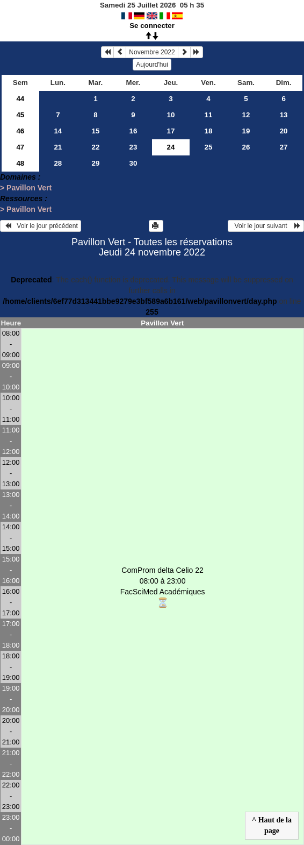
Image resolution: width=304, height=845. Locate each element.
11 (209, 115)
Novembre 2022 (152, 52)
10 (171, 115)
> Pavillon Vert (26, 187)
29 (95, 163)
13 (284, 115)
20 (284, 131)
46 (20, 131)
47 (20, 147)
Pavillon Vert (162, 323)
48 (20, 163)
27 (284, 147)
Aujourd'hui (152, 64)
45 (20, 115)
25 (209, 147)
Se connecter (152, 26)
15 (95, 131)
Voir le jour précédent (40, 226)
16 (133, 131)
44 (20, 99)
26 (246, 147)
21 (58, 147)
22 (95, 147)
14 (58, 131)
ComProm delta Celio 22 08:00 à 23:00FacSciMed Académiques (162, 587)
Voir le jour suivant (266, 226)
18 (209, 131)
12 (246, 115)
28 (58, 163)
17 (171, 131)
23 (133, 147)
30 (133, 163)
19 (246, 131)
